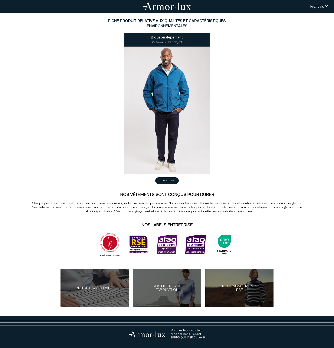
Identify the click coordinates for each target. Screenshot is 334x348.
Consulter (167, 180)
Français (319, 6)
